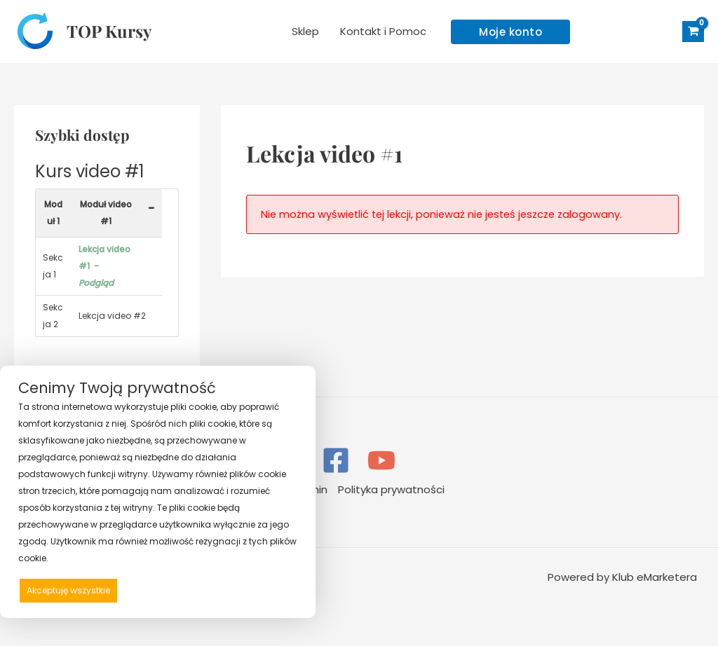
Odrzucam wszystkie (178, 590)
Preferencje (267, 590)
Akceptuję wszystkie (68, 590)
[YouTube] (381, 460)
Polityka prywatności (391, 489)
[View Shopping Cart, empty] (693, 32)
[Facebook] (336, 460)
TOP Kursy (109, 31)
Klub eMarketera (654, 577)
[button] (510, 32)
